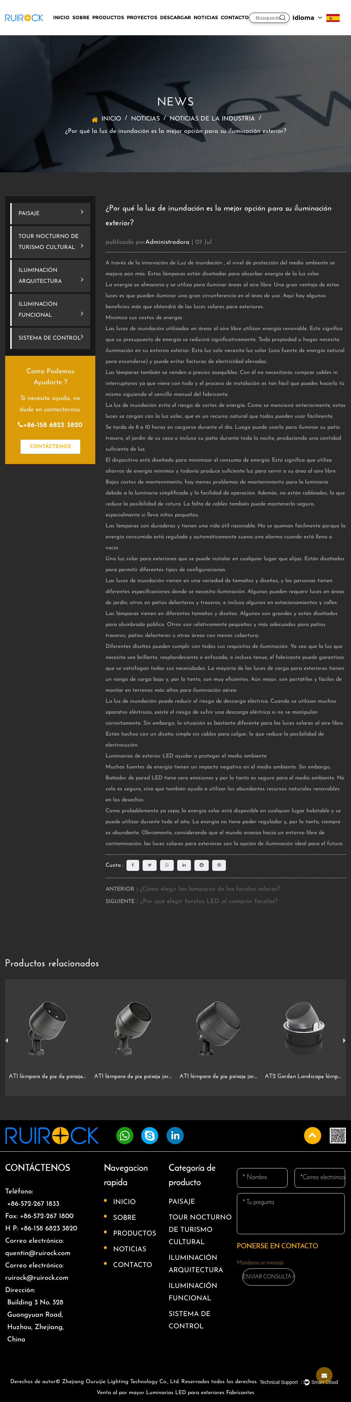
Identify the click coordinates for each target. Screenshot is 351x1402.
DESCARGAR (175, 17)
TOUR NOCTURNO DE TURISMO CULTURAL (51, 242)
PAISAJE (51, 212)
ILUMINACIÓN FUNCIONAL (51, 310)
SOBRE (80, 17)
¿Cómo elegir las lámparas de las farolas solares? (210, 889)
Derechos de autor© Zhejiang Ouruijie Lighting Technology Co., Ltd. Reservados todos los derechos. (134, 1382)
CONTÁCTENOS (50, 446)
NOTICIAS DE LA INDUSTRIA (212, 119)
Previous (6, 1041)
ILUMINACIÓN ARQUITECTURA (51, 276)
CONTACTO (235, 17)
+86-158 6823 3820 (50, 425)
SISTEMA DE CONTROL (51, 337)
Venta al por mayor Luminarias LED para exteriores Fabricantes (175, 1392)
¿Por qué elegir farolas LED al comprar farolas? (208, 901)
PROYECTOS (142, 17)
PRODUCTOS (108, 17)
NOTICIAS (206, 17)
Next (344, 1041)
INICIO (61, 17)
